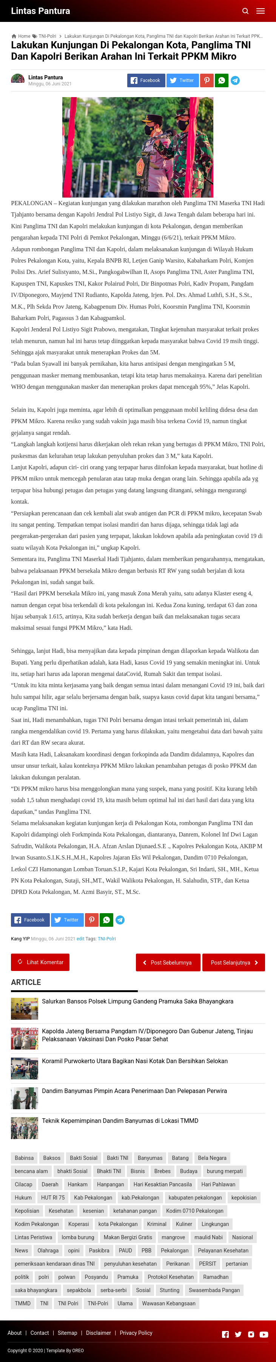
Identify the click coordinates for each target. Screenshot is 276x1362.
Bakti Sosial (83, 1158)
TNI (44, 1303)
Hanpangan (110, 1184)
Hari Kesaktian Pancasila (163, 1184)
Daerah (50, 1184)
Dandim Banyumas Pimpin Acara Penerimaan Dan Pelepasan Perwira (134, 1091)
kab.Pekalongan (140, 1198)
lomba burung (78, 1237)
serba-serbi (113, 1290)
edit (81, 938)
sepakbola (79, 1290)
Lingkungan (215, 1224)
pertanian (237, 1264)
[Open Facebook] (225, 1334)
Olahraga (48, 1251)
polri (44, 1277)
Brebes (162, 1171)
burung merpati (225, 1171)
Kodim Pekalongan (37, 1224)
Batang (180, 1158)
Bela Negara (212, 1158)
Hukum (23, 1198)
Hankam (78, 1184)
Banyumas (150, 1158)
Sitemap (67, 1333)
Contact (40, 1333)
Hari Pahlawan (218, 1184)
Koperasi (78, 1224)
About (15, 1333)
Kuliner (184, 1224)
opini (73, 1251)
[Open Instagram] (251, 1334)
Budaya (188, 1171)
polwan (66, 1277)
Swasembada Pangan (214, 1290)
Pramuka (128, 1277)
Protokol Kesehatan (171, 1277)
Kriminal (157, 1224)
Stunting (169, 1290)
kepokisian (244, 1198)
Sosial (143, 1290)
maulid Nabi (208, 1237)
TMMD (23, 1303)
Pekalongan (174, 1251)
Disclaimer (98, 1333)
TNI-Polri (107, 938)
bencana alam (31, 1171)
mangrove (173, 1237)
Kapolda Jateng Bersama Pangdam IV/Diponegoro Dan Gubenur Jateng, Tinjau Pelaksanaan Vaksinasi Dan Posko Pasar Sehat (147, 1035)
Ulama (125, 1303)
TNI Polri (68, 1303)
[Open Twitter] (238, 1334)
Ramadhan (215, 1277)
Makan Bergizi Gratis (128, 1237)
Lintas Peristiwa (33, 1237)
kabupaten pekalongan (195, 1198)
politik (22, 1277)
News (21, 1251)
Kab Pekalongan (93, 1198)
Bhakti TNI (109, 1171)
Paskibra (99, 1251)
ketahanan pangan (135, 1211)
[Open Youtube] (263, 1334)
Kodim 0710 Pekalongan (195, 1211)
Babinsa (24, 1158)
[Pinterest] (207, 80)
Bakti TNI (117, 1158)
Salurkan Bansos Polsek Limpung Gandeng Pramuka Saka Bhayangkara (137, 1001)
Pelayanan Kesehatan (223, 1251)
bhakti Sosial (72, 1171)
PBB (146, 1251)
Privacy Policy (136, 1333)
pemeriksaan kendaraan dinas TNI (55, 1264)
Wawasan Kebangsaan (169, 1303)
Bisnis (138, 1171)
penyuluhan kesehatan (130, 1264)
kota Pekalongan (118, 1224)
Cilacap (23, 1184)
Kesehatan (61, 1211)
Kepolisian (27, 1211)
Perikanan (178, 1264)
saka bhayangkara (36, 1290)
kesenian (93, 1211)
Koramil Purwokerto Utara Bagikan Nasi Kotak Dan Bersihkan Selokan (135, 1061)
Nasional (242, 1237)
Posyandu (96, 1277)
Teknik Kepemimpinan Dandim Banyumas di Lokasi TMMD (120, 1120)
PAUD (125, 1251)
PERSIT (207, 1264)
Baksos (51, 1158)
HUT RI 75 (53, 1198)
